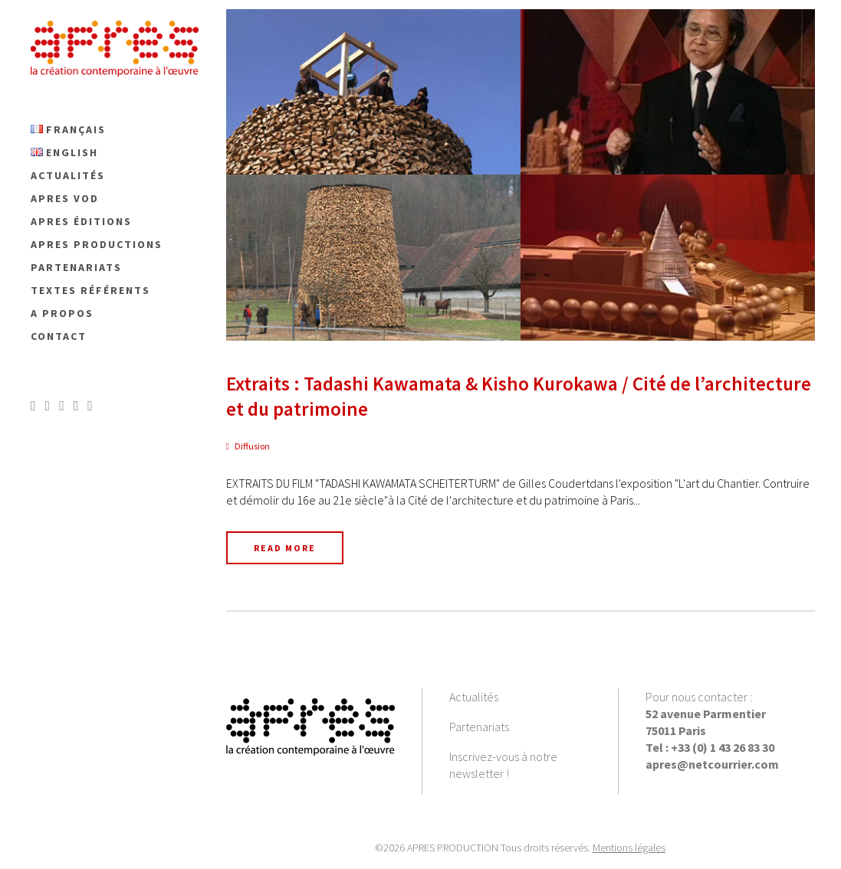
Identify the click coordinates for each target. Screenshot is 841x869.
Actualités (473, 696)
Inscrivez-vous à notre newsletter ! (503, 765)
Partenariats (479, 726)
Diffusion (252, 446)
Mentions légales (629, 847)
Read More (285, 548)
